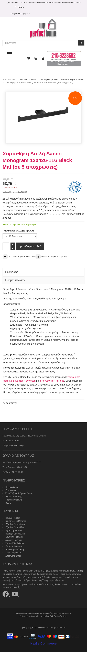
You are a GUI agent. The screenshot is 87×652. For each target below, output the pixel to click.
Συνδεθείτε (19, 7)
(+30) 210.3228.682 (11, 441)
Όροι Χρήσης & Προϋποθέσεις (19, 493)
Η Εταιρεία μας (12, 487)
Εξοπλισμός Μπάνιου (29, 79)
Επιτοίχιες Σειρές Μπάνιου (72, 79)
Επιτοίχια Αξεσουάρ (49, 79)
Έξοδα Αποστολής (13, 496)
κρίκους (60, 380)
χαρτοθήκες (74, 377)
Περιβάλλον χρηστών (21, 13)
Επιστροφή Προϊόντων (56, 628)
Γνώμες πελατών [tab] (15, 280)
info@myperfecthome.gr (13, 445)
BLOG (8, 503)
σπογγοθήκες (47, 380)
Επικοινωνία (10, 490)
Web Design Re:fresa (58, 616)
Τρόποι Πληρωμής (13, 500)
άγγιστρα (31, 380)
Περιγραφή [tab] (11, 272)
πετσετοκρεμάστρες (14, 380)
